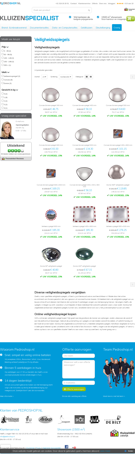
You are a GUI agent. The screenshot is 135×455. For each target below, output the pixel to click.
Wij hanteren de (82, 17)
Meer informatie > (7, 396)
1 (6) (5, 97)
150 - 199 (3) (9, 61)
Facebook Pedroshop (66, 446)
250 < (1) (7, 65)
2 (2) (5, 101)
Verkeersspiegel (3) (12, 76)
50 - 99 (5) (8, 54)
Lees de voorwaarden (36, 390)
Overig (117, 27)
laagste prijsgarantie (83, 19)
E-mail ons (20, 121)
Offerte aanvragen (74, 389)
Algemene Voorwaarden (51, 448)
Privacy (38, 448)
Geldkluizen (86, 27)
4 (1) (5, 108)
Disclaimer (30, 448)
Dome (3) (7, 83)
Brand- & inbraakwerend (14, 27)
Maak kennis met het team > (114, 396)
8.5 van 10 (125, 4)
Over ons (102, 4)
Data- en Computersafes (64, 27)
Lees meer (105, 451)
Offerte (95, 4)
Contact (73, 4)
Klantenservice (84, 4)
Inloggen (111, 4)
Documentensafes (39, 27)
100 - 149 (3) (9, 58)
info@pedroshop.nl (7, 436)
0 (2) (5, 94)
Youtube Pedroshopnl (74, 447)
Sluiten (128, 451)
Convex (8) (8, 80)
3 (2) (5, 104)
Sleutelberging (103, 27)
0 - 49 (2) (7, 51)
